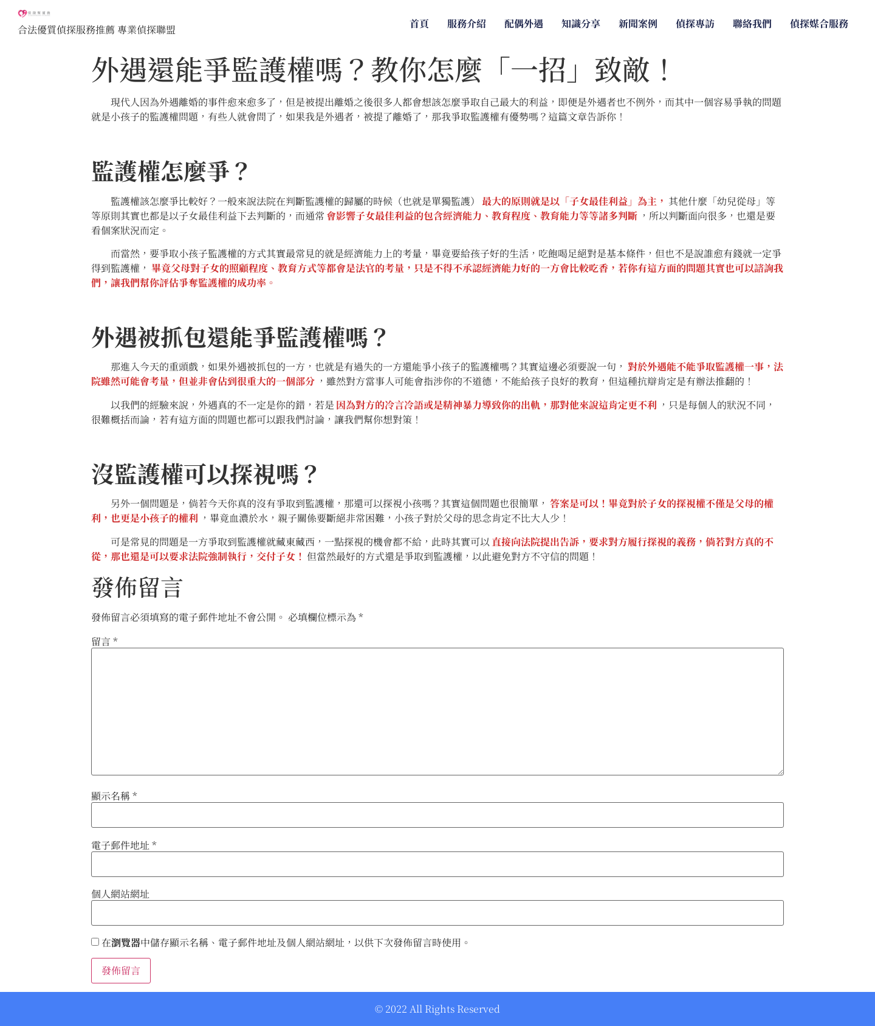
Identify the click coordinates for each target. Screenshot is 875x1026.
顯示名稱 (114, 796)
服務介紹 (466, 23)
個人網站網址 (120, 894)
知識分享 (580, 23)
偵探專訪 (695, 23)
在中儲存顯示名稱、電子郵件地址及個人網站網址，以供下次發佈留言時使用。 (286, 943)
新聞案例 (638, 23)
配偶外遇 (523, 23)
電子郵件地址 (124, 845)
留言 (104, 641)
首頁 (419, 23)
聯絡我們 (752, 23)
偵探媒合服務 (819, 23)
